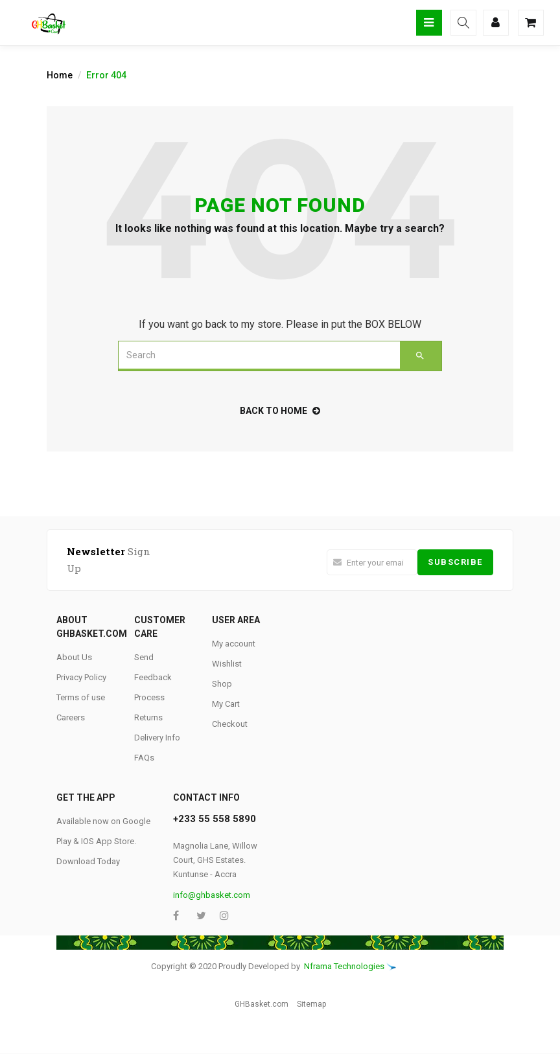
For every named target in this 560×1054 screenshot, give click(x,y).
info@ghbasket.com (211, 895)
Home (60, 75)
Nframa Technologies (344, 966)
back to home (280, 411)
